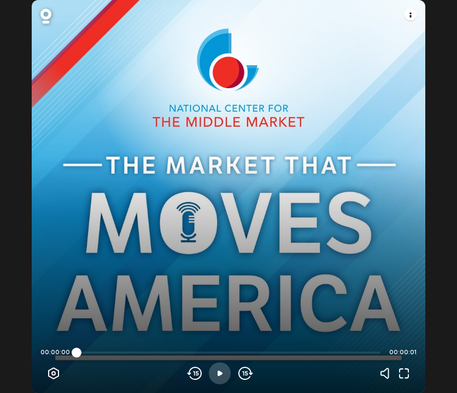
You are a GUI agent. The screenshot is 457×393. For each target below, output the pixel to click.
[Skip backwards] (195, 373)
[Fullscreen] (404, 373)
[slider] (76, 353)
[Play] (220, 373)
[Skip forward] (244, 373)
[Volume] (387, 373)
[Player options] (53, 373)
